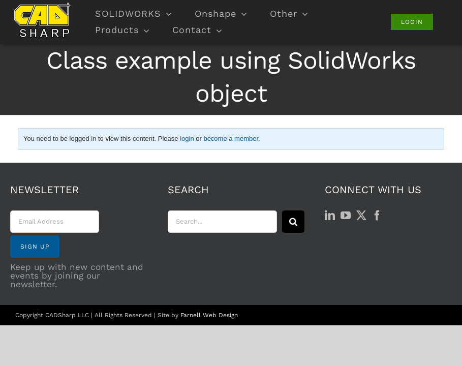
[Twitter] (361, 215)
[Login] (412, 22)
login (187, 138)
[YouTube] (346, 215)
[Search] (293, 221)
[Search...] (223, 221)
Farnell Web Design (209, 315)
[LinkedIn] (330, 215)
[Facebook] (377, 215)
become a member (230, 138)
